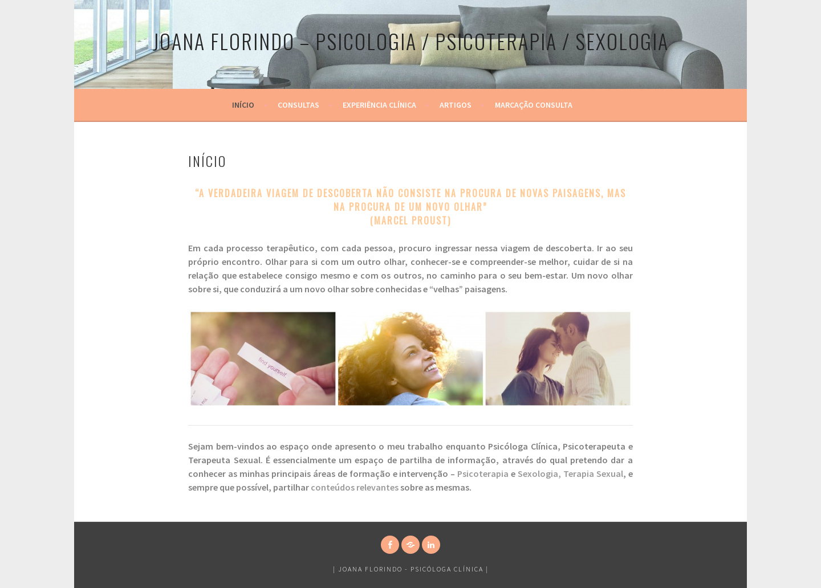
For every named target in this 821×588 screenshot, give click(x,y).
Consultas (298, 105)
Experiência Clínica (379, 105)
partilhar (292, 487)
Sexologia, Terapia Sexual (570, 473)
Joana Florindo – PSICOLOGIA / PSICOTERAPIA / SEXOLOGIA (411, 41)
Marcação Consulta (533, 105)
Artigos (456, 105)
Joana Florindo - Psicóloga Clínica (410, 569)
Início (243, 105)
